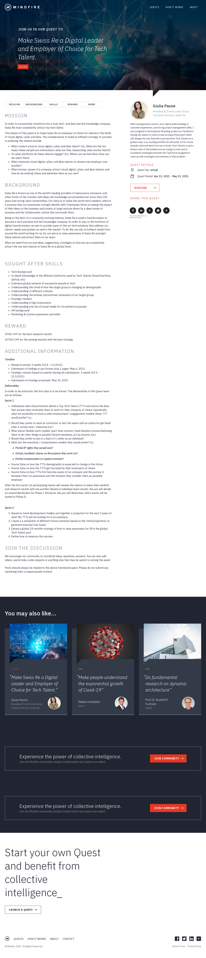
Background (34, 104)
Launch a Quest (21, 909)
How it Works (37, 938)
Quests (154, 7)
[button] (133, 210)
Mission (14, 104)
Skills (53, 104)
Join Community (166, 758)
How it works (174, 7)
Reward (73, 104)
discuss (141, 187)
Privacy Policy (194, 946)
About (194, 7)
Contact (68, 938)
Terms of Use (178, 946)
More (91, 104)
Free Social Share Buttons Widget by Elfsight (138, 216)
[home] (22, 7)
